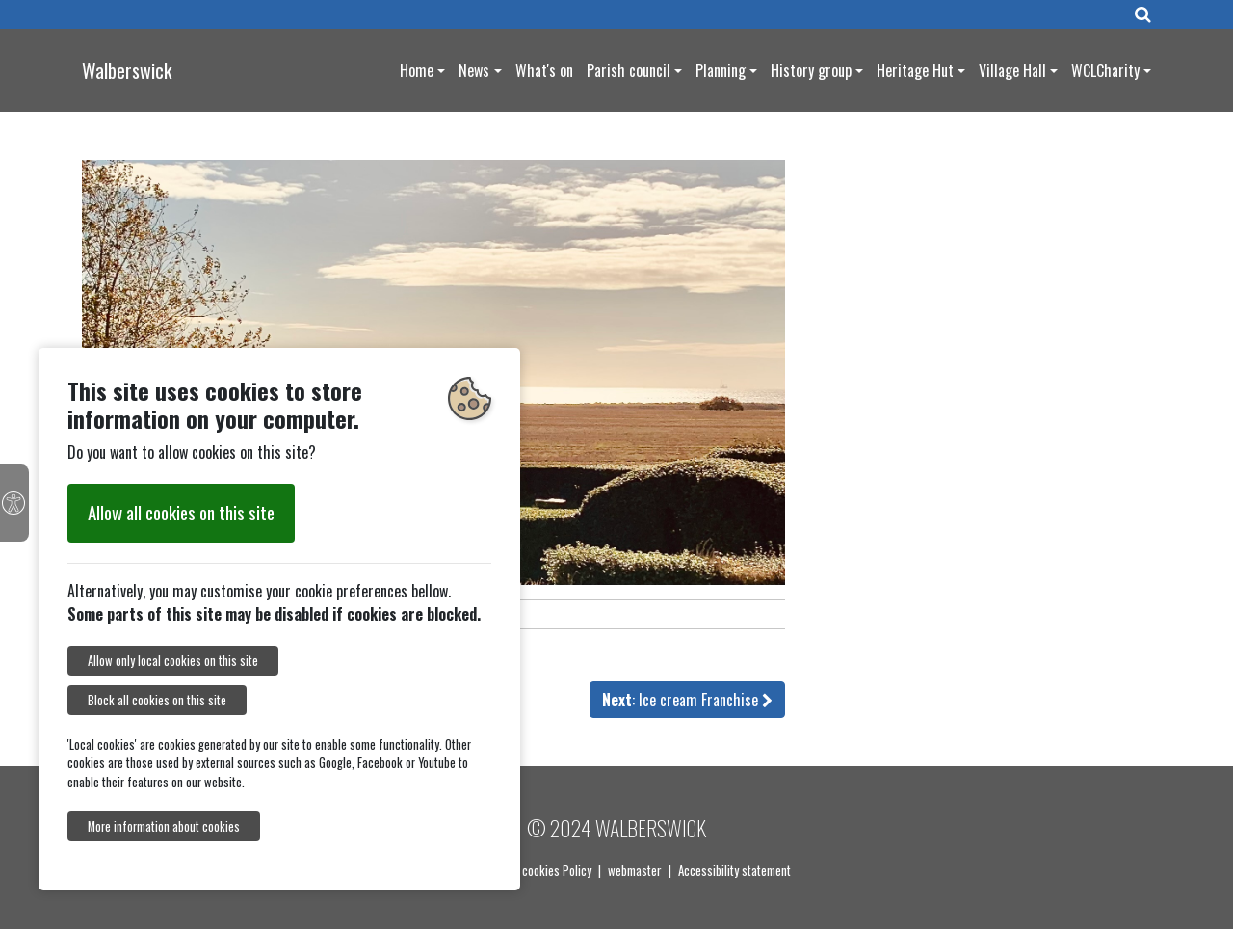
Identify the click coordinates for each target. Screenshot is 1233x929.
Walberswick (126, 70)
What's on (544, 70)
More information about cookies (164, 826)
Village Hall (1012, 70)
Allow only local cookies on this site (173, 660)
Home (416, 70)
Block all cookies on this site (157, 700)
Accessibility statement (734, 870)
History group (811, 70)
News (474, 70)
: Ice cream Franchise (687, 699)
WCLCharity (1105, 70)
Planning (720, 70)
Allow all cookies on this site (181, 512)
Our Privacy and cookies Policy (517, 870)
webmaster (635, 870)
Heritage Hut (915, 70)
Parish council (628, 70)
